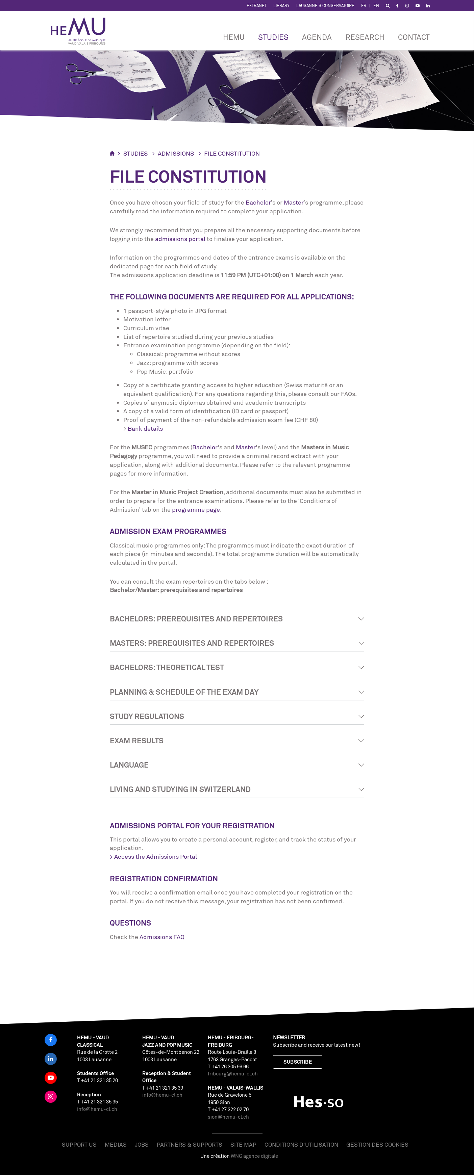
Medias (116, 1144)
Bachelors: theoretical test (167, 667)
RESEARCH (364, 37)
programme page (196, 509)
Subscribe (297, 1062)
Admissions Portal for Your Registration (192, 825)
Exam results (137, 740)
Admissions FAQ (162, 936)
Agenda (317, 37)
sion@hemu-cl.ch (228, 1117)
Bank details (145, 428)
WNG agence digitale (254, 1156)
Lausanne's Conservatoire (325, 5)
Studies (273, 37)
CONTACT (414, 37)
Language (129, 764)
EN (376, 5)
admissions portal (180, 238)
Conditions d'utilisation (301, 1144)
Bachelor (258, 202)
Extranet (257, 5)
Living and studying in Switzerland (180, 789)
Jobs (142, 1144)
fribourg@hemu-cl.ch (233, 1073)
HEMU (234, 37)
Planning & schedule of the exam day (184, 691)
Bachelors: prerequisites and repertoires (196, 618)
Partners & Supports (189, 1144)
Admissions (176, 153)
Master (294, 202)
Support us (79, 1144)
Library (281, 5)
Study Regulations (147, 716)
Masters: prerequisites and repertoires (192, 642)
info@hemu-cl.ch (97, 1109)
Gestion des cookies (377, 1144)
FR (363, 5)
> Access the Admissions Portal (153, 856)
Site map (243, 1144)
